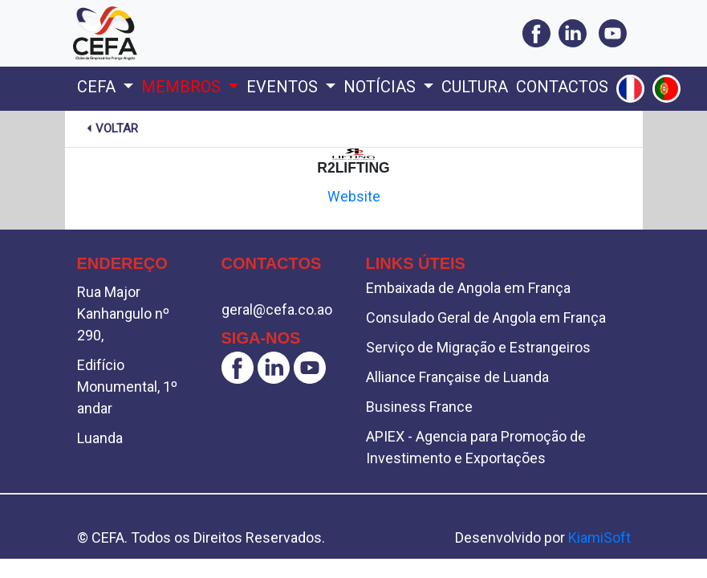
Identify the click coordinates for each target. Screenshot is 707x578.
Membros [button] (183, 86)
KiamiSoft (599, 537)
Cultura (474, 86)
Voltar (110, 128)
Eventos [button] (284, 86)
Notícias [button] (381, 86)
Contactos (562, 86)
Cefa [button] (98, 86)
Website (353, 197)
